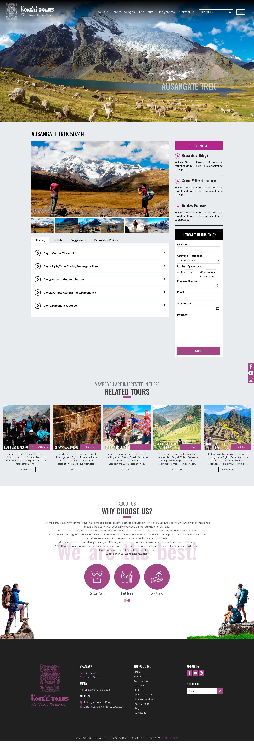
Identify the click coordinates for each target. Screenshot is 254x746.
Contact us (186, 12)
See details (26, 474)
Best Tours (139, 694)
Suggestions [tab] (78, 240)
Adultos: (185, 272)
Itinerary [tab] (40, 240)
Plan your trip (166, 12)
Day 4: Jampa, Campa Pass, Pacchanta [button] (104, 292)
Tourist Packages (123, 12)
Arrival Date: (198, 306)
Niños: (210, 273)
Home (137, 676)
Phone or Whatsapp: (198, 283)
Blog (136, 713)
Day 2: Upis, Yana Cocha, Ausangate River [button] (104, 266)
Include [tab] (57, 240)
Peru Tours (146, 12)
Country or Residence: (198, 258)
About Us (101, 12)
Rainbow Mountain (194, 205)
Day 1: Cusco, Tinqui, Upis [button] (104, 253)
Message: (198, 331)
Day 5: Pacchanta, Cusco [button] (104, 305)
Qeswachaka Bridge (195, 155)
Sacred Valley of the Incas (199, 180)
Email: (198, 294)
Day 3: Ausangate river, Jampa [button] (104, 279)
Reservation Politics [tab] (106, 240)
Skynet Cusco (169, 743)
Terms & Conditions (144, 704)
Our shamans (141, 685)
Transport (139, 690)
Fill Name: (198, 247)
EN (240, 12)
